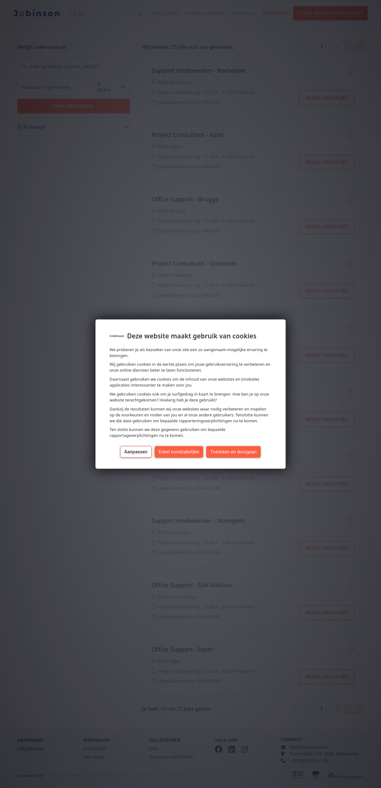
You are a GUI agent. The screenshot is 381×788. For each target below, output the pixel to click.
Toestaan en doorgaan (234, 452)
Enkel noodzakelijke (179, 452)
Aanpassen (135, 452)
